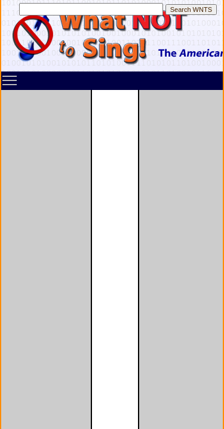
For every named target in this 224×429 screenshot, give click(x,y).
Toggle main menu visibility (10, 76)
